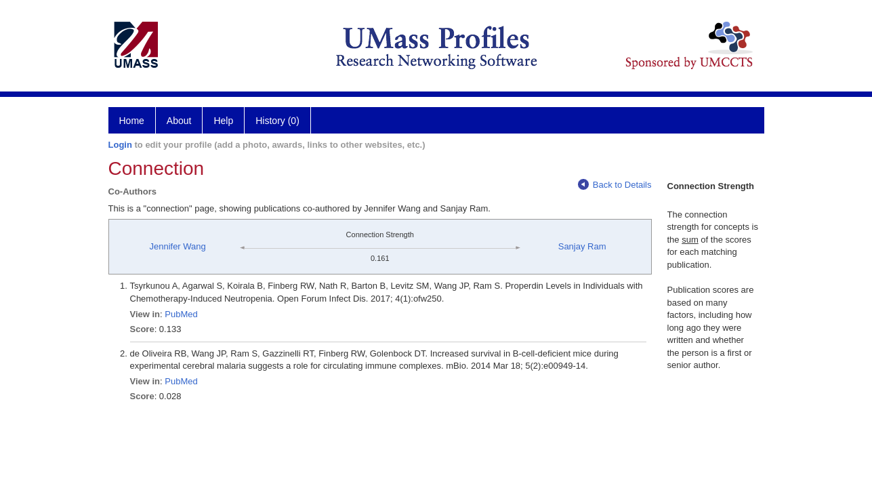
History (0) (277, 120)
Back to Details (615, 185)
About (179, 120)
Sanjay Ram (582, 246)
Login (120, 145)
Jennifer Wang (177, 246)
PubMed (181, 314)
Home (131, 120)
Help (223, 120)
